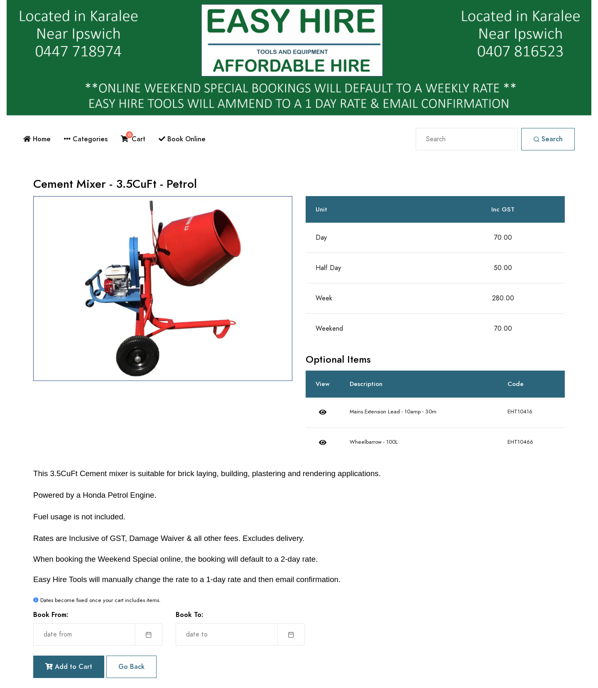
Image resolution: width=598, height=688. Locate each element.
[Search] (467, 139)
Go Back (131, 666)
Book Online (182, 139)
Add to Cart (68, 666)
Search (548, 139)
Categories (86, 139)
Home (37, 139)
